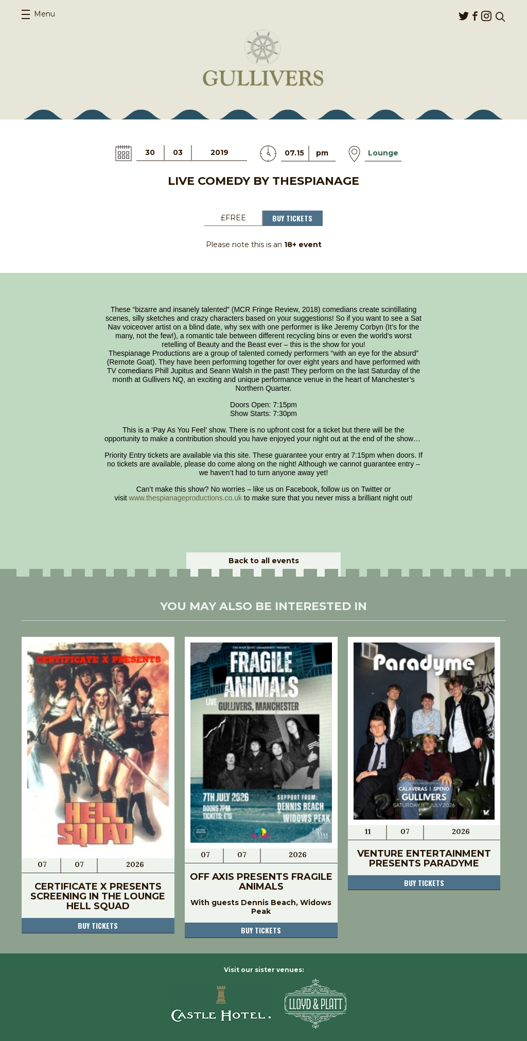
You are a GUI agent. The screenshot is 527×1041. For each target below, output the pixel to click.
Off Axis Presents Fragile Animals (261, 881)
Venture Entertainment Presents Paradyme (424, 858)
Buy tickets (98, 925)
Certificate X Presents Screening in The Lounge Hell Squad (97, 896)
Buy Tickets (292, 218)
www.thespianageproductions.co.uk (185, 498)
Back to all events (264, 560)
